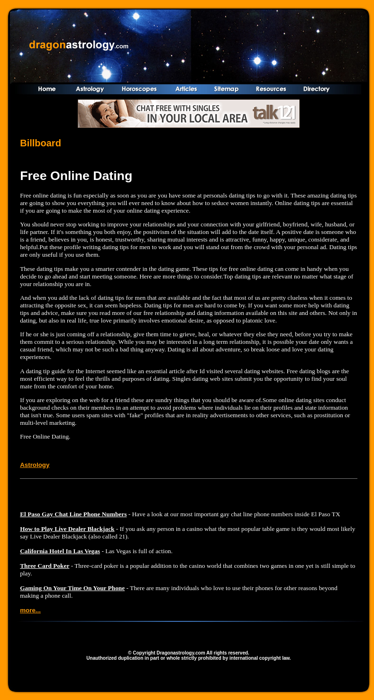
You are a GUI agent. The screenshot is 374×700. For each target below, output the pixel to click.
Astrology (34, 464)
